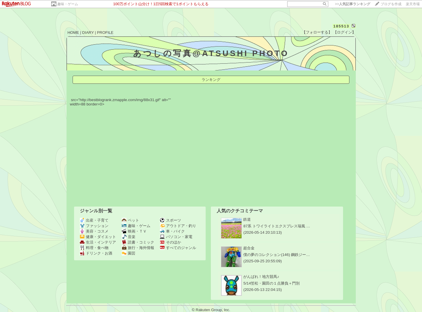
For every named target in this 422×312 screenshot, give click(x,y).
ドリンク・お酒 (96, 253)
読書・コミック (138, 242)
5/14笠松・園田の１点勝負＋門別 (271, 283)
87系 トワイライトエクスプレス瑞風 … (276, 226)
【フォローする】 (317, 32)
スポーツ (170, 220)
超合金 (249, 248)
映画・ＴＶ (134, 231)
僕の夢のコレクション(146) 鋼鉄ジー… (276, 254)
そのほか (170, 242)
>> (352, 4)
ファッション (94, 226)
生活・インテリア (98, 242)
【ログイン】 (344, 32)
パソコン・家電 (176, 237)
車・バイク (172, 231)
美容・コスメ (94, 231)
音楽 (128, 237)
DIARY (88, 32)
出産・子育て (94, 220)
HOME (73, 32)
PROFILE (105, 32)
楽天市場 (413, 4)
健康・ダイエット (98, 237)
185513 (341, 26)
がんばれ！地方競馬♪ (261, 276)
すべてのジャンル (178, 248)
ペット (130, 220)
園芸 (128, 253)
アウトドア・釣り (178, 226)
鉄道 (247, 219)
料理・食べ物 (94, 248)
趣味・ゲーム (67, 4)
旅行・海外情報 (138, 248)
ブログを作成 (391, 4)
